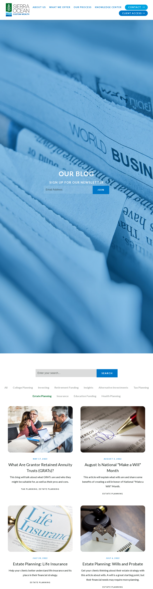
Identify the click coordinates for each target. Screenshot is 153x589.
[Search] (66, 373)
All (6, 387)
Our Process (83, 7)
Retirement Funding (66, 387)
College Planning (23, 387)
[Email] (68, 190)
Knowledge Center (108, 7)
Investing (43, 387)
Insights (88, 387)
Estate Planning (42, 396)
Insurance (63, 396)
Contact (136, 7)
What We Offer (59, 7)
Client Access (133, 13)
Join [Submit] (101, 190)
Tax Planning (141, 387)
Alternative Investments (113, 387)
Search (107, 373)
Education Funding (85, 396)
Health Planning (111, 396)
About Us (39, 7)
